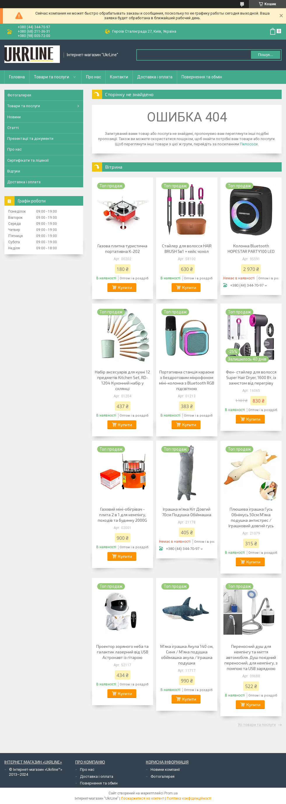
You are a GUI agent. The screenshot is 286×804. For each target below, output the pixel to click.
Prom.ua (171, 793)
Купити (125, 287)
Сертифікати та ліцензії (28, 160)
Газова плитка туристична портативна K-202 (122, 248)
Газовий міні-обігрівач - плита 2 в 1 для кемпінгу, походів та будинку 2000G (122, 515)
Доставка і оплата (154, 77)
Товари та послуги (51, 77)
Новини (14, 117)
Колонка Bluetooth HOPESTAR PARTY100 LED (251, 248)
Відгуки (13, 171)
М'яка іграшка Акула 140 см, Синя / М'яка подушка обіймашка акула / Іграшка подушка (186, 654)
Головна (17, 77)
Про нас (93, 77)
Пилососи (249, 144)
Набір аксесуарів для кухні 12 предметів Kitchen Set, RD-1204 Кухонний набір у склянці (122, 380)
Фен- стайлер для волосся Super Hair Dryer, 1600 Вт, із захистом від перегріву (251, 377)
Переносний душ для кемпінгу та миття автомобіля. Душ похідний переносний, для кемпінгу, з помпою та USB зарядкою (251, 657)
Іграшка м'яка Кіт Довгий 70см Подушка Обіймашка (186, 512)
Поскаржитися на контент (142, 798)
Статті (13, 128)
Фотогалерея (19, 95)
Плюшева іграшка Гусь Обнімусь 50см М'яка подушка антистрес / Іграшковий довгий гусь (251, 517)
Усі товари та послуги (257, 725)
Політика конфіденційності (189, 798)
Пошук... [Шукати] (265, 54)
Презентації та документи (30, 138)
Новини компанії (165, 769)
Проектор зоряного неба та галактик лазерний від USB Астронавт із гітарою (122, 652)
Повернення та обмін (202, 77)
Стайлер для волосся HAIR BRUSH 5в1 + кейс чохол (187, 248)
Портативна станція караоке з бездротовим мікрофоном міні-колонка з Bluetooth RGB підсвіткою (186, 380)
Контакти (119, 77)
